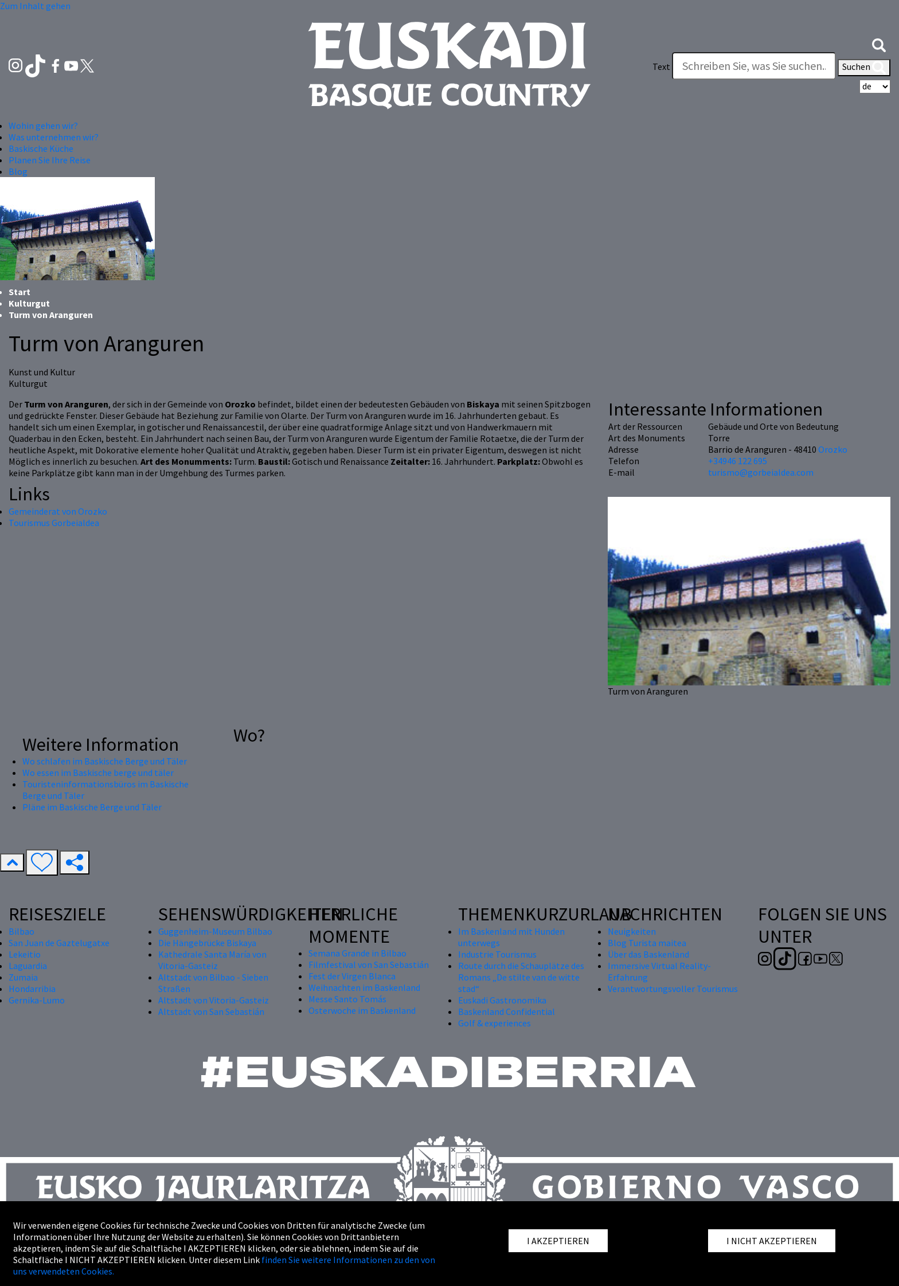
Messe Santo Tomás (347, 999)
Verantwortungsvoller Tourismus (673, 988)
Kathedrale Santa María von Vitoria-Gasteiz (212, 959)
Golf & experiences (494, 1023)
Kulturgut (29, 303)
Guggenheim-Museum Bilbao (215, 931)
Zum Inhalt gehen (35, 5)
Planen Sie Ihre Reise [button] (50, 160)
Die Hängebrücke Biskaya (207, 942)
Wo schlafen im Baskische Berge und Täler (104, 761)
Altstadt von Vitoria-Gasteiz (213, 1000)
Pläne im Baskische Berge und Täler (92, 807)
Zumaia (23, 977)
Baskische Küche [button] (41, 148)
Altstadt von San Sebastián (211, 1011)
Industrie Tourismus (497, 954)
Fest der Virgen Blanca (352, 976)
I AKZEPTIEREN (558, 1240)
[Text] (754, 66)
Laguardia (28, 965)
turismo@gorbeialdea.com (761, 472)
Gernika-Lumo (37, 1000)
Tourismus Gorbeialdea (54, 522)
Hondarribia (32, 988)
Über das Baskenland (648, 954)
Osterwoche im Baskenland (362, 1010)
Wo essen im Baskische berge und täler (98, 772)
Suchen (864, 68)
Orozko (832, 449)
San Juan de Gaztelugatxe (59, 942)
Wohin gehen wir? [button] (43, 125)
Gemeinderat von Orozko (58, 511)
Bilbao (21, 931)
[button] (879, 44)
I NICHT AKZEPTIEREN (771, 1240)
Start (19, 291)
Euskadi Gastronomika (502, 1000)
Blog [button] (18, 171)
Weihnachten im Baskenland (364, 987)
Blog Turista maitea (647, 942)
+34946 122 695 (737, 460)
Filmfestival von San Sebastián (368, 964)
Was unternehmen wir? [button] (54, 137)
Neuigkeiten (632, 931)
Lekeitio (25, 954)
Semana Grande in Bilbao (357, 953)
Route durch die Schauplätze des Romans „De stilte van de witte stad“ (521, 977)
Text (661, 66)
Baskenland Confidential (506, 1011)
